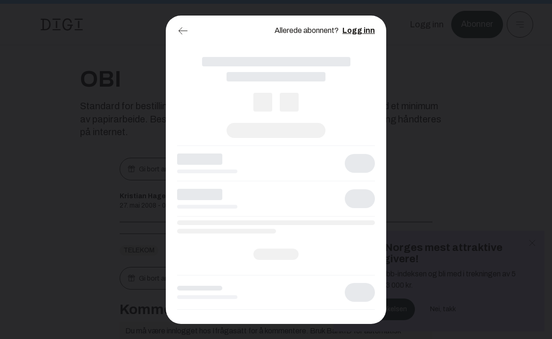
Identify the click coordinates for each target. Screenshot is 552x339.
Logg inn (358, 30)
